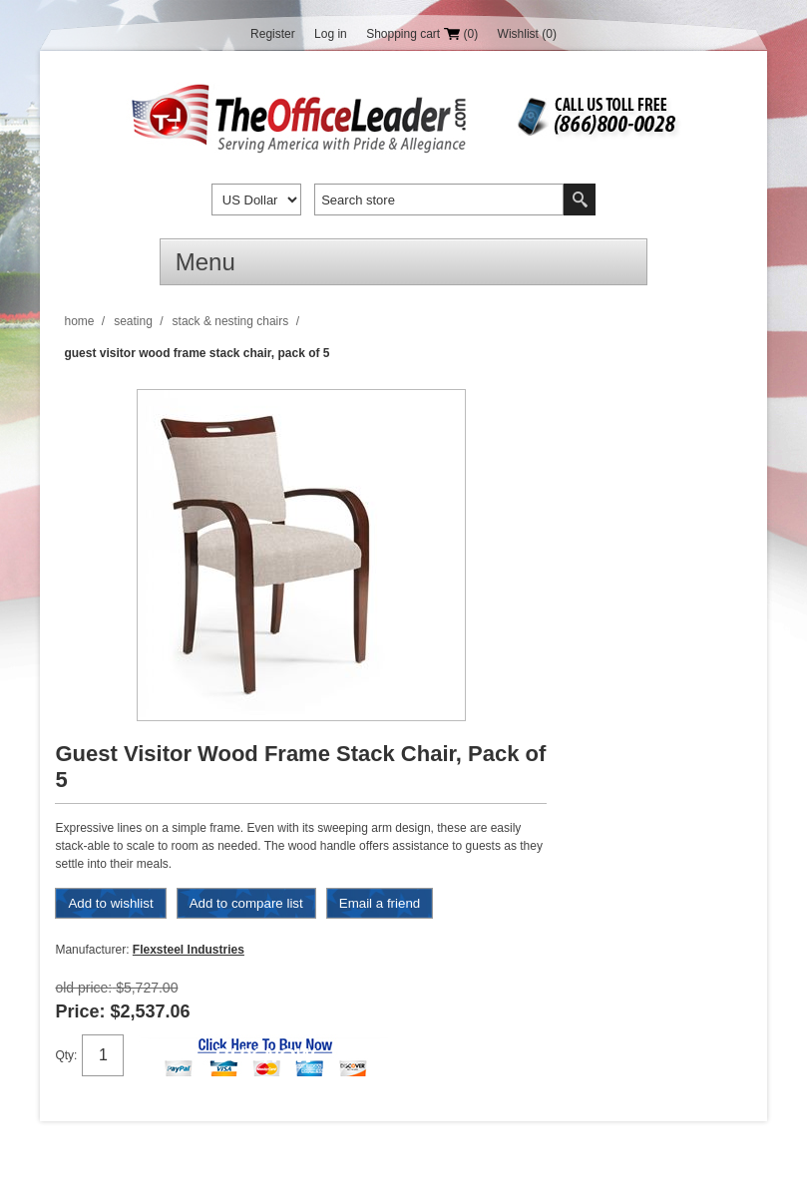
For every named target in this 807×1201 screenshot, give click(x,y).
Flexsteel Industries (188, 950)
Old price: (83, 988)
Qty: (66, 1055)
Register (272, 34)
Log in (330, 34)
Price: (80, 1011)
